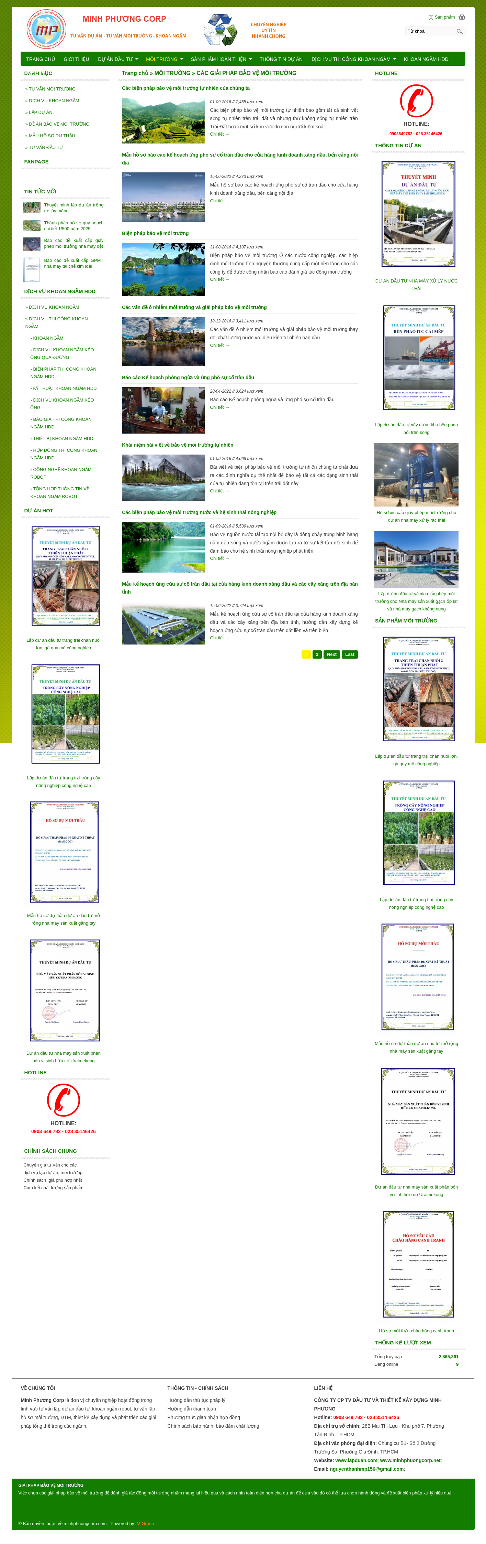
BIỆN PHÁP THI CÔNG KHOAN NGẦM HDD (63, 372)
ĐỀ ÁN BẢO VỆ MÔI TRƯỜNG (57, 124)
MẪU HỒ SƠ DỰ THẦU (50, 135)
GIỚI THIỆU (76, 59)
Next (332, 654)
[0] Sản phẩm (442, 17)
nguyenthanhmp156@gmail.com (367, 1469)
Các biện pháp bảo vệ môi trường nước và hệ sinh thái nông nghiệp (199, 512)
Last (349, 654)
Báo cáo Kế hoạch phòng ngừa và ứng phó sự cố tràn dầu (188, 377)
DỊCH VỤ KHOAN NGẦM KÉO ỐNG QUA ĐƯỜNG (62, 353)
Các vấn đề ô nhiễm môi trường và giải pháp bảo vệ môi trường (194, 307)
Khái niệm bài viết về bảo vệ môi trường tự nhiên (177, 445)
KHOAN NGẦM (46, 338)
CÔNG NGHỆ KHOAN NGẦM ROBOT (60, 473)
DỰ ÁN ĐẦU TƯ (118, 59)
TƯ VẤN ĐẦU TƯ (44, 147)
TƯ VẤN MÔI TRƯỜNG (50, 89)
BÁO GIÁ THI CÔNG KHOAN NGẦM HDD (60, 423)
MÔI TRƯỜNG (165, 59)
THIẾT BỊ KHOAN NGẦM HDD (61, 438)
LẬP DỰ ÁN (38, 112)
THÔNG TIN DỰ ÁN (281, 59)
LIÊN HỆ (36, 74)
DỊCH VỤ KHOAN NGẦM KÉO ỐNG (62, 403)
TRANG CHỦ (40, 59)
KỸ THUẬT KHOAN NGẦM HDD (63, 388)
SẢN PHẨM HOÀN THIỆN (221, 59)
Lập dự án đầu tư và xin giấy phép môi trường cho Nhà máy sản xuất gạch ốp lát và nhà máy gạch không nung (416, 601)
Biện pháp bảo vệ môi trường (155, 233)
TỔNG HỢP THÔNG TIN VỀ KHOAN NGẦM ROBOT (59, 492)
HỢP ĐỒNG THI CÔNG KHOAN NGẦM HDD (63, 454)
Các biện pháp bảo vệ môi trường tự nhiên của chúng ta (186, 88)
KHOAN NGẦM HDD (426, 59)
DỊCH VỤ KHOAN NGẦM (52, 100)
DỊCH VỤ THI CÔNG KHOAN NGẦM (56, 322)
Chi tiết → (220, 134)
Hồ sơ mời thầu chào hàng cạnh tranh (416, 1330)
